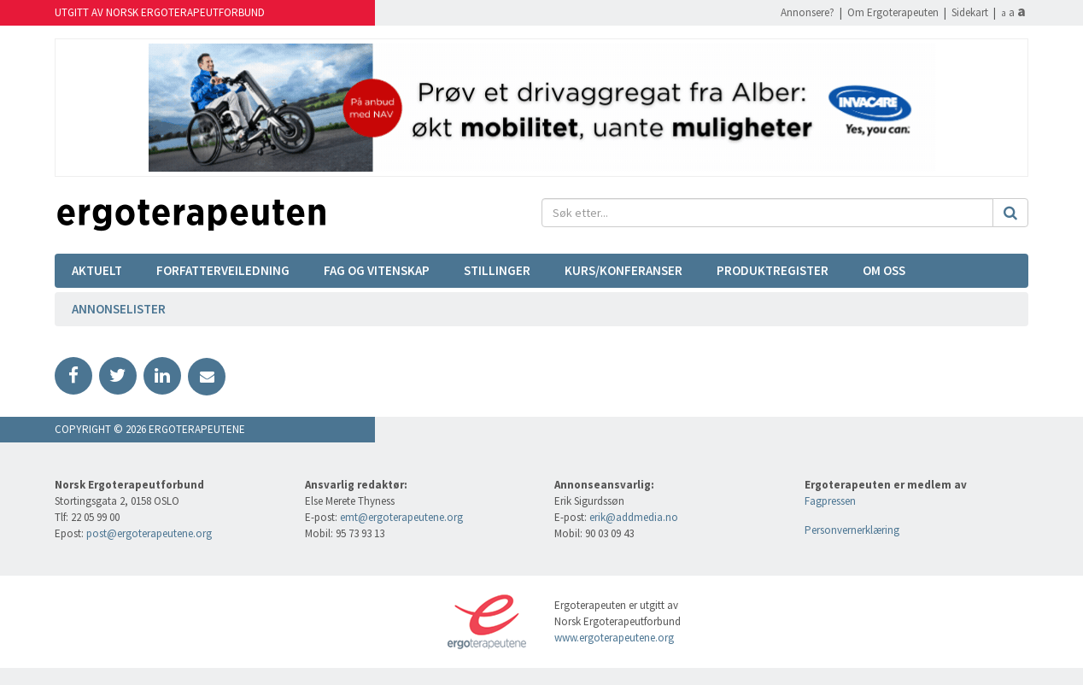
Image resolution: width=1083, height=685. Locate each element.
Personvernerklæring (852, 530)
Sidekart (969, 12)
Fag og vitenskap (377, 270)
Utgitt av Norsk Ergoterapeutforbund (160, 12)
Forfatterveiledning (223, 270)
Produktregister (772, 270)
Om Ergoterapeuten (893, 12)
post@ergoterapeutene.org (149, 533)
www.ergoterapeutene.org (614, 637)
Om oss (884, 270)
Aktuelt (97, 270)
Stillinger (497, 270)
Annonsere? (807, 12)
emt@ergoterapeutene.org (401, 517)
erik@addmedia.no (633, 517)
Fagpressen (830, 501)
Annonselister (119, 309)
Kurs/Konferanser (623, 270)
